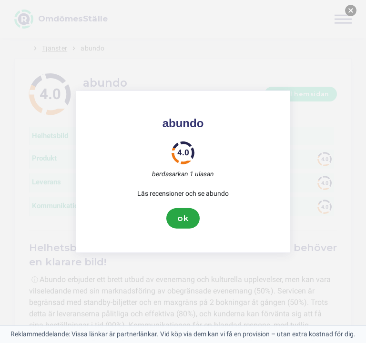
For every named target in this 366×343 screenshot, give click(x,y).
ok (183, 218)
